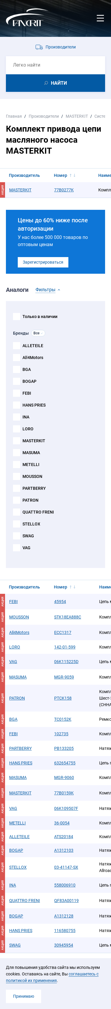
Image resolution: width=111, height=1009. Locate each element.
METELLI (30, 464)
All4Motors (32, 357)
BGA (26, 369)
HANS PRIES (34, 405)
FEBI (26, 393)
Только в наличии (39, 316)
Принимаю (23, 996)
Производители (61, 47)
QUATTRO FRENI (38, 512)
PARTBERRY (34, 488)
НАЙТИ (59, 83)
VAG (26, 547)
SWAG (28, 535)
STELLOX (31, 524)
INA (25, 417)
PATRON (30, 500)
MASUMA (31, 452)
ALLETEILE (32, 345)
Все (36, 333)
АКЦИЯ (2, 190)
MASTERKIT (33, 440)
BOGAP (29, 381)
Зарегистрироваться (43, 262)
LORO (27, 428)
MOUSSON (32, 476)
